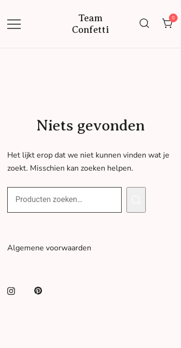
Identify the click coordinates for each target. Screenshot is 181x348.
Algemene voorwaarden (49, 248)
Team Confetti (90, 24)
